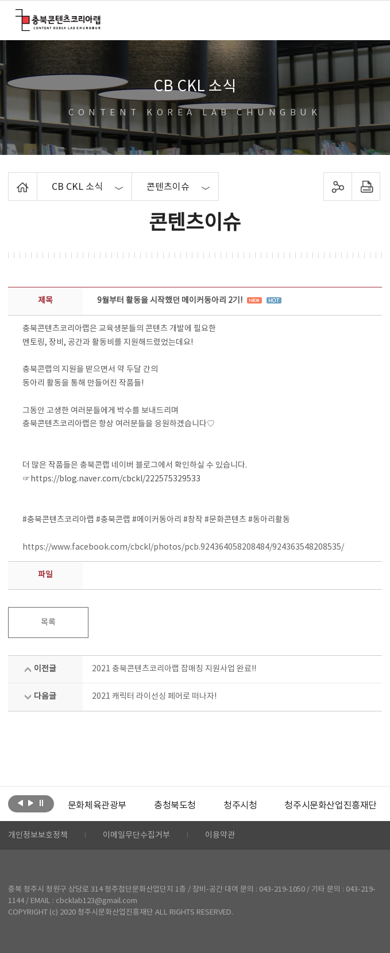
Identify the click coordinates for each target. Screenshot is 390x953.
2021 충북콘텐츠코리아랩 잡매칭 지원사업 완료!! (174, 669)
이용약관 (220, 835)
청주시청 (240, 805)
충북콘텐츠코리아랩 (18, 15)
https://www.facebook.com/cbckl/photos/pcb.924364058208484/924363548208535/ (183, 547)
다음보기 (30, 802)
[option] (97, 805)
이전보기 (20, 802)
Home (11, 179)
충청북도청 (175, 805)
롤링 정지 (41, 802)
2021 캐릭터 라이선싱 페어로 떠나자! (154, 696)
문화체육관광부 (97, 805)
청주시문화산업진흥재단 (330, 805)
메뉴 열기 (367, 19)
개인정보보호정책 (38, 835)
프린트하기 (366, 186)
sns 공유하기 (338, 186)
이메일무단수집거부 (136, 835)
